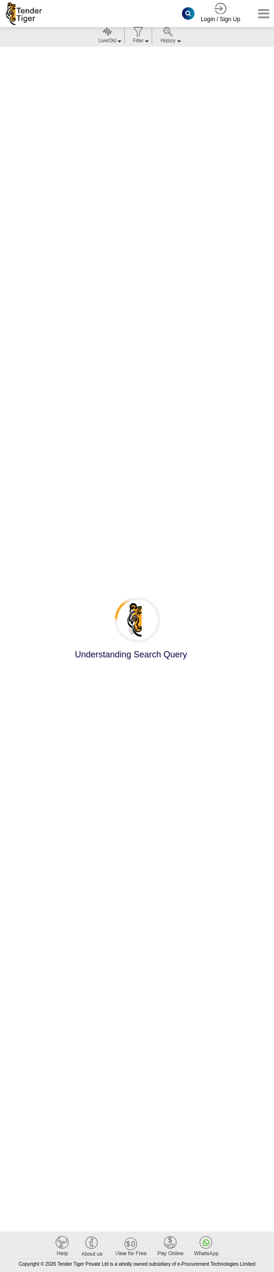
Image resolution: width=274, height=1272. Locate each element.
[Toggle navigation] (261, 13)
